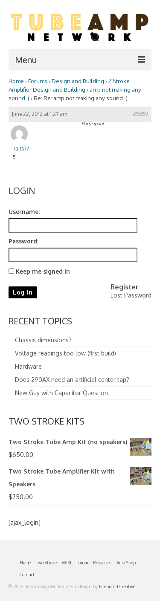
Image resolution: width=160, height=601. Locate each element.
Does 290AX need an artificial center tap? (72, 379)
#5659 (140, 114)
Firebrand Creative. (117, 586)
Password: (23, 241)
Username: (24, 211)
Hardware (28, 366)
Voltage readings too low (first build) (65, 353)
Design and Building (78, 80)
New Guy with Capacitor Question (61, 392)
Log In (23, 292)
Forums (37, 80)
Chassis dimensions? (43, 340)
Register (125, 287)
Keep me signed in (43, 271)
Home (16, 80)
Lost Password (131, 295)
